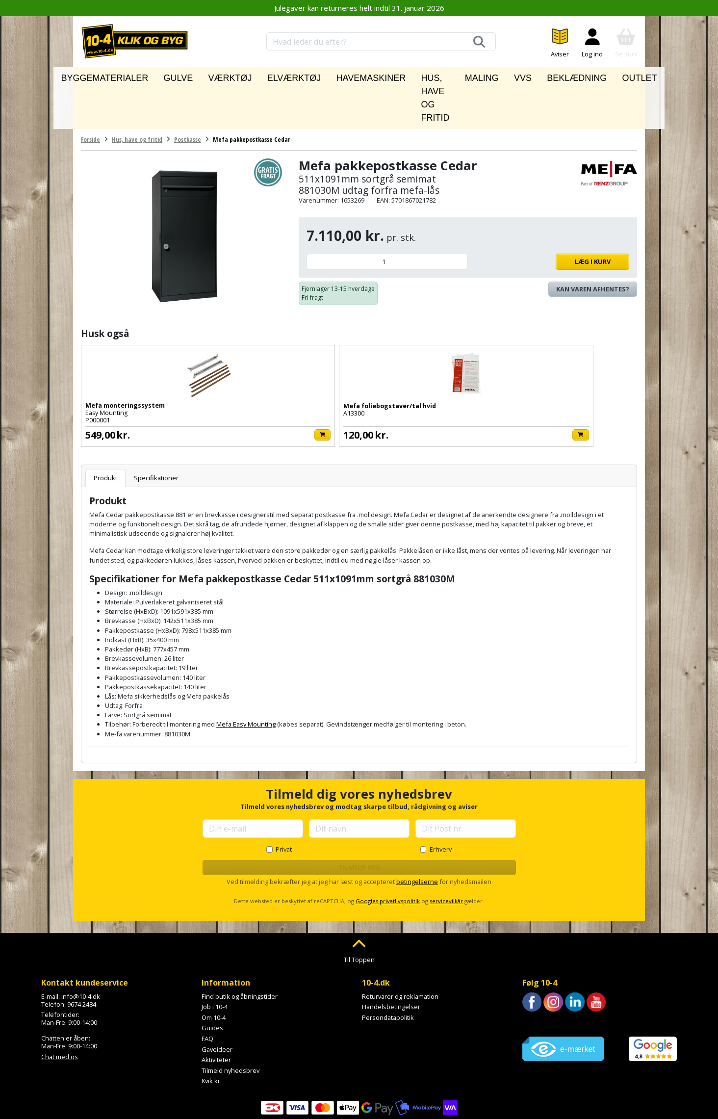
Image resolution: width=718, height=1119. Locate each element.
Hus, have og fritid (415, 75)
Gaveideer (217, 1004)
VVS (511, 75)
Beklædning (554, 75)
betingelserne (417, 837)
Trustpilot (536, 979)
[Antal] (387, 217)
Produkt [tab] (105, 433)
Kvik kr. (212, 1036)
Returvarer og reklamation (400, 951)
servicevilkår (446, 856)
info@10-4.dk (80, 951)
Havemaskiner (337, 75)
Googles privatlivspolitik (388, 856)
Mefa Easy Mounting (246, 680)
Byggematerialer (135, 75)
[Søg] (479, 41)
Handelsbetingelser (391, 962)
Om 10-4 (214, 972)
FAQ (207, 993)
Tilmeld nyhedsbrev (230, 1025)
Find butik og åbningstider (240, 951)
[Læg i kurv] (176, 390)
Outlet (602, 75)
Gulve (191, 75)
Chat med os (59, 1012)
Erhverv (441, 804)
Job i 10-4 (215, 962)
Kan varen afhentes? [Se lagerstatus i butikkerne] (592, 244)
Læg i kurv (551, 216)
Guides (212, 983)
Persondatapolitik (388, 972)
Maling (478, 75)
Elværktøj (278, 75)
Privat (284, 804)
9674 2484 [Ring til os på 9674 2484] (81, 959)
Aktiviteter (216, 1015)
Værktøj (230, 75)
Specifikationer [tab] (156, 433)
